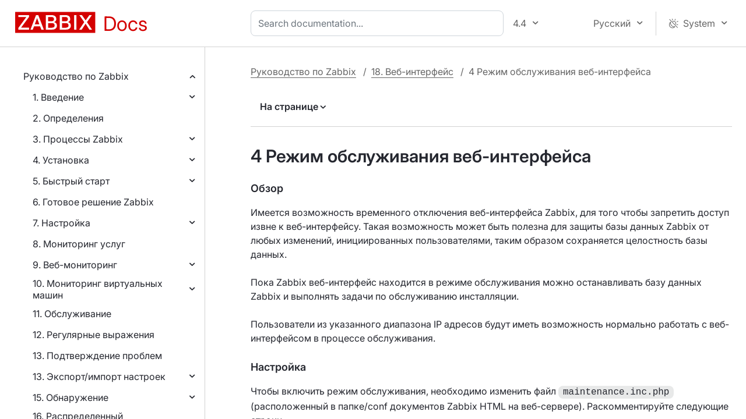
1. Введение (58, 97)
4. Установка (61, 160)
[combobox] (379, 23)
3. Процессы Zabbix (78, 139)
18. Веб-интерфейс (412, 71)
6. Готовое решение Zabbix (93, 202)
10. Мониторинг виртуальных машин (98, 289)
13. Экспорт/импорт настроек (99, 376)
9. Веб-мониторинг (75, 265)
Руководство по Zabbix (76, 76)
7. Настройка (61, 223)
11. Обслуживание (72, 313)
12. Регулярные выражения (93, 334)
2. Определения (68, 118)
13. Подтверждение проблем (97, 355)
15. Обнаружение (70, 397)
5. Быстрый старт (71, 181)
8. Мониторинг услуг (79, 244)
